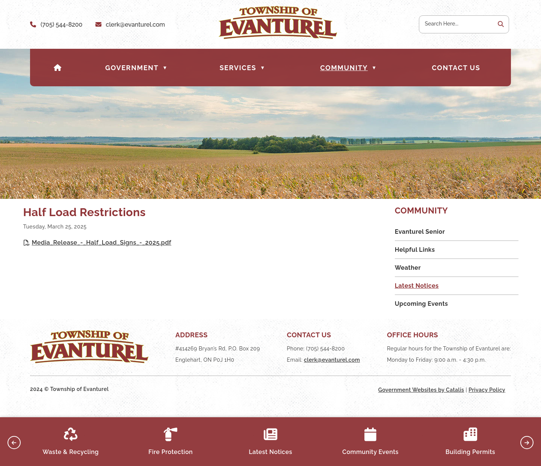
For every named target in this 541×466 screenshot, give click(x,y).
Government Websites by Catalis (421, 403)
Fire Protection (170, 441)
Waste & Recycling (70, 441)
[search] (457, 23)
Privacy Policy (486, 403)
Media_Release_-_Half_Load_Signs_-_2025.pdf (240, 249)
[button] (500, 24)
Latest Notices (270, 441)
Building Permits (471, 441)
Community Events (370, 441)
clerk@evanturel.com (135, 24)
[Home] (58, 68)
